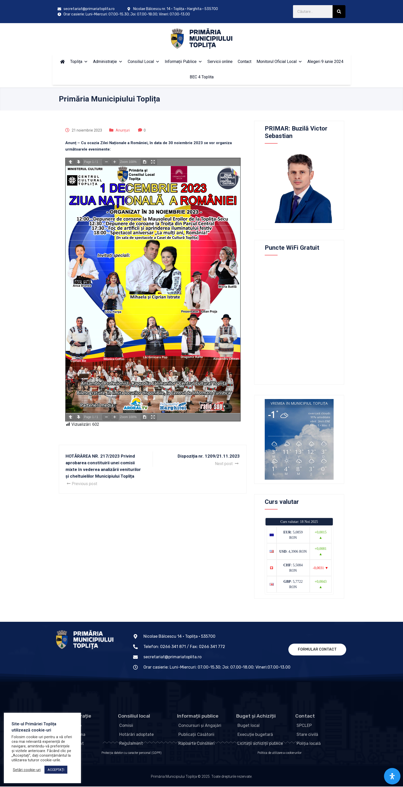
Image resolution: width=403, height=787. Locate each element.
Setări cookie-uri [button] (27, 769)
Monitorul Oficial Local (279, 61)
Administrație (108, 61)
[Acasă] (62, 61)
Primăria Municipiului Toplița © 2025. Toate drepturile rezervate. (201, 779)
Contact (244, 61)
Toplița (79, 61)
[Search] (339, 11)
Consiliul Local (144, 61)
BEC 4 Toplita (202, 77)
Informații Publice (183, 61)
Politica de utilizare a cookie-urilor (279, 753)
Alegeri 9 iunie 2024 (325, 61)
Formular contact (317, 649)
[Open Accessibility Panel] (392, 776)
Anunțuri (123, 130)
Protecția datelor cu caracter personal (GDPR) (132, 753)
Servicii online (220, 61)
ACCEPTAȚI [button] (56, 770)
